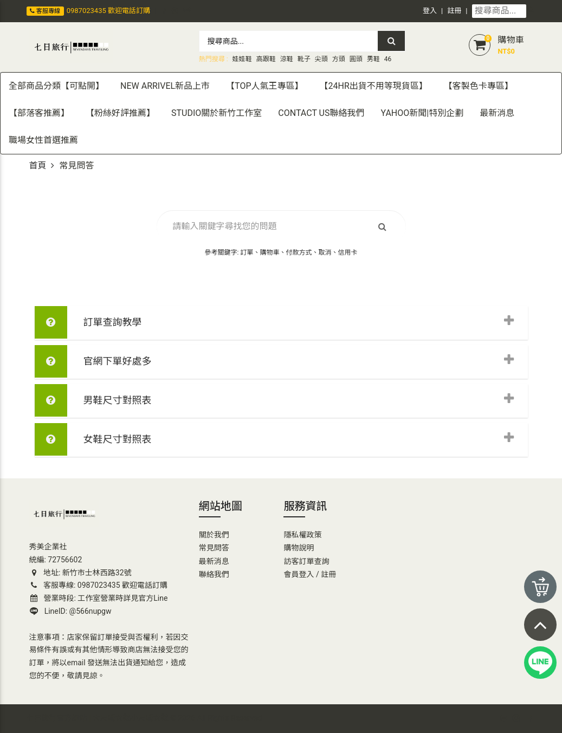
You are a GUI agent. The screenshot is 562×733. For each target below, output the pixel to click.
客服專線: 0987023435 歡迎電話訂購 (98, 585)
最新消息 (214, 561)
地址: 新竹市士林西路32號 (80, 572)
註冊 (454, 11)
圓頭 (356, 59)
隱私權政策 (302, 534)
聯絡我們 (214, 574)
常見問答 (214, 547)
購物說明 (298, 547)
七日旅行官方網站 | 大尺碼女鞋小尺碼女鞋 (98, 717)
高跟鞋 (266, 59)
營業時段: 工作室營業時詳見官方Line (99, 598)
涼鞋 (286, 59)
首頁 (38, 165)
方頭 (338, 59)
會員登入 (298, 574)
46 (388, 59)
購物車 (511, 40)
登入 (430, 11)
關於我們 (214, 534)
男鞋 (373, 59)
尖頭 (321, 59)
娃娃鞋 (242, 59)
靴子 (304, 59)
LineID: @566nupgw (71, 611)
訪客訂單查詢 (306, 561)
